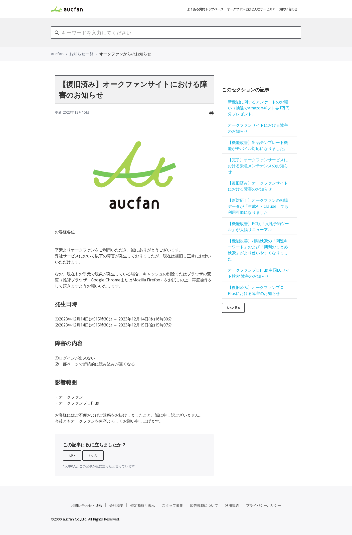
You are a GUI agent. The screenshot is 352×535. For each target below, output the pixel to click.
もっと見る (233, 307)
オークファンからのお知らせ (125, 54)
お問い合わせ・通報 (86, 505)
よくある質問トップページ (205, 9)
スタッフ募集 (172, 505)
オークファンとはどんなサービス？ (251, 9)
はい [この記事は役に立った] (72, 455)
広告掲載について (204, 505)
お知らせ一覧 (81, 54)
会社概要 (116, 505)
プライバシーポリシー (263, 505)
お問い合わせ (288, 9)
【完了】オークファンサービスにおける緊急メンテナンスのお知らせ (258, 165)
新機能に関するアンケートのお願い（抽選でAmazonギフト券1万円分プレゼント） (258, 108)
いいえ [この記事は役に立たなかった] (93, 455)
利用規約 (232, 505)
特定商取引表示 (142, 505)
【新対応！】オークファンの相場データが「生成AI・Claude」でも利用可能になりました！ (258, 206)
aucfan (57, 54)
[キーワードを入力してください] (176, 32)
